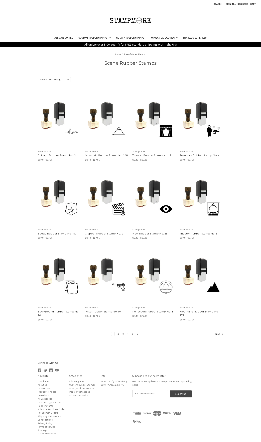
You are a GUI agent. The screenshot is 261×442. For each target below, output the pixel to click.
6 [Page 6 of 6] (137, 333)
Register (242, 4)
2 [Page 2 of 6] (118, 333)
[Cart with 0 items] (253, 4)
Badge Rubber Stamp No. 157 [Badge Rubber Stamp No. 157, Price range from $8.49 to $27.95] (57, 233)
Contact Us (44, 388)
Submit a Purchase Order (51, 409)
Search (218, 4)
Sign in (230, 4)
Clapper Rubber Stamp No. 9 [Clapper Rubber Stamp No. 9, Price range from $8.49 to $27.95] (104, 233)
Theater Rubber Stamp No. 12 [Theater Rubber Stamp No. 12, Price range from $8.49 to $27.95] (151, 155)
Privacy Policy (45, 423)
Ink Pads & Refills (195, 37)
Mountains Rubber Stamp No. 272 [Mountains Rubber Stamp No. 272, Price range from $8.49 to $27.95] (199, 313)
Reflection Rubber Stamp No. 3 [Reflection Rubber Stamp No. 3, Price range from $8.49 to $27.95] (152, 311)
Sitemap (42, 430)
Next (219, 334)
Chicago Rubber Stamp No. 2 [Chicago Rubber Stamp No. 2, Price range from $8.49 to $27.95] (57, 155)
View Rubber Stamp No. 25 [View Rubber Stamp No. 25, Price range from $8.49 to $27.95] (150, 233)
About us (42, 384)
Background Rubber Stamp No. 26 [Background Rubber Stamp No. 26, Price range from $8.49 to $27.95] (58, 313)
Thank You (43, 381)
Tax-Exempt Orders (48, 412)
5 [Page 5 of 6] (132, 333)
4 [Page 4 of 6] (128, 333)
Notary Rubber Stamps (130, 37)
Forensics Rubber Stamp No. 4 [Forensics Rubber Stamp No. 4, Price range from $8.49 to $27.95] (200, 155)
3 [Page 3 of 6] (123, 333)
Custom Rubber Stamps (94, 37)
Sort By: (43, 79)
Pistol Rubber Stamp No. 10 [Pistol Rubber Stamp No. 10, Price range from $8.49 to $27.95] (103, 311)
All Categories (63, 37)
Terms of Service (46, 426)
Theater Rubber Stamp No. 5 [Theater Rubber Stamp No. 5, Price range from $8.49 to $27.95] (199, 233)
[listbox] (59, 79)
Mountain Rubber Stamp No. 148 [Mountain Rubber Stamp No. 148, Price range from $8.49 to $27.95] (106, 155)
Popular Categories (164, 37)
